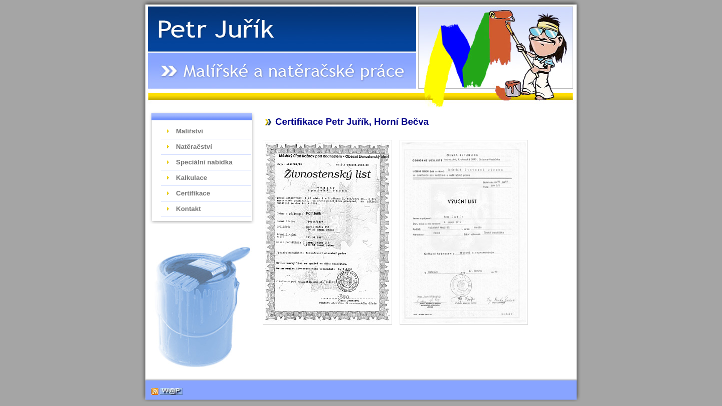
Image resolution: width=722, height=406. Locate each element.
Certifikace (193, 193)
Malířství (189, 131)
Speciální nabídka (204, 162)
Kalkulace (191, 177)
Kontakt (188, 209)
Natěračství (194, 146)
